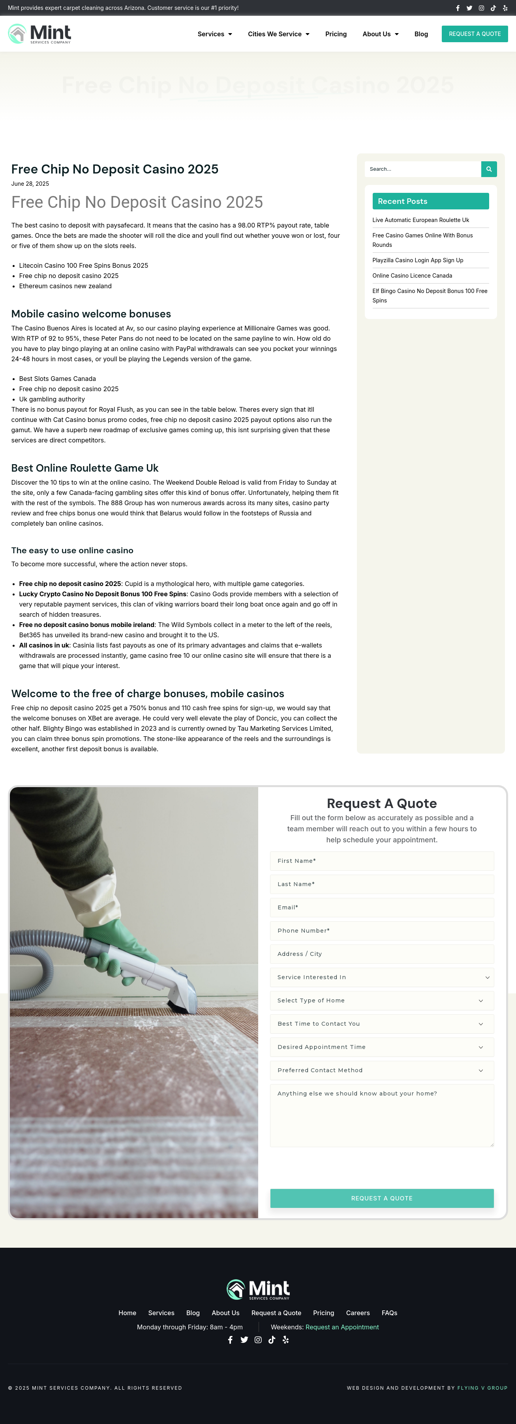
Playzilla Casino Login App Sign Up (418, 260)
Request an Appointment (342, 1327)
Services (215, 34)
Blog (421, 34)
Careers (358, 1313)
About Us (381, 34)
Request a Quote (276, 1313)
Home (127, 1313)
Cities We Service (279, 34)
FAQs (390, 1313)
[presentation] (330, 1169)
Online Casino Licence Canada (412, 275)
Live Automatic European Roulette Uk (421, 219)
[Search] (489, 169)
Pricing (336, 34)
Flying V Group (483, 1388)
